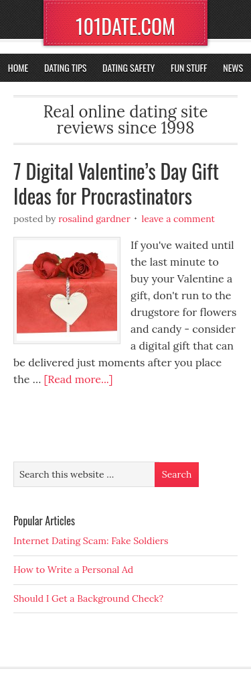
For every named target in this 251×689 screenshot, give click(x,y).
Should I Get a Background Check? (88, 598)
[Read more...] (78, 379)
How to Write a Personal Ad (73, 570)
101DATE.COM (125, 26)
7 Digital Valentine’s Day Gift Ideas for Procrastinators (116, 183)
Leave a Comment (178, 219)
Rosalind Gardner (94, 219)
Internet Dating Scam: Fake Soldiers (91, 541)
